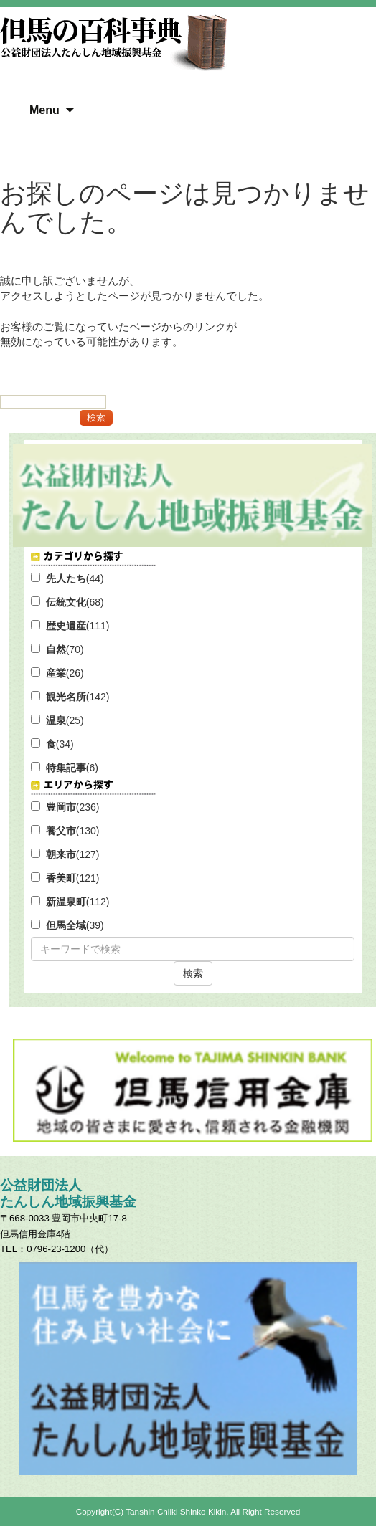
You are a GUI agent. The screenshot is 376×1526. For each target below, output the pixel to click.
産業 (56, 673)
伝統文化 (66, 602)
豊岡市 (61, 807)
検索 (193, 973)
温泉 (56, 720)
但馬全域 (66, 925)
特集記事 (66, 767)
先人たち (66, 578)
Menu (44, 110)
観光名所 (66, 696)
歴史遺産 (66, 625)
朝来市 (61, 854)
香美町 (61, 878)
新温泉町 (66, 901)
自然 (56, 649)
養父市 (61, 830)
